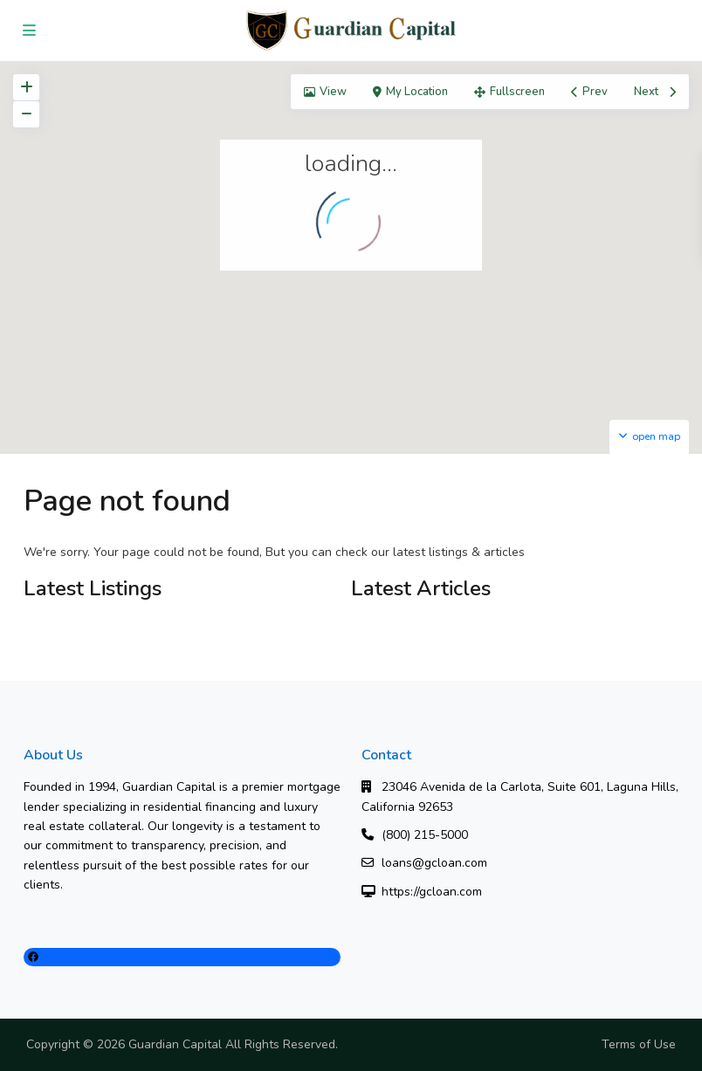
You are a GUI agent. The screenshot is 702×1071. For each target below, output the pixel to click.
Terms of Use (639, 1044)
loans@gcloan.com (434, 863)
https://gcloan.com (432, 891)
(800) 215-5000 (425, 835)
